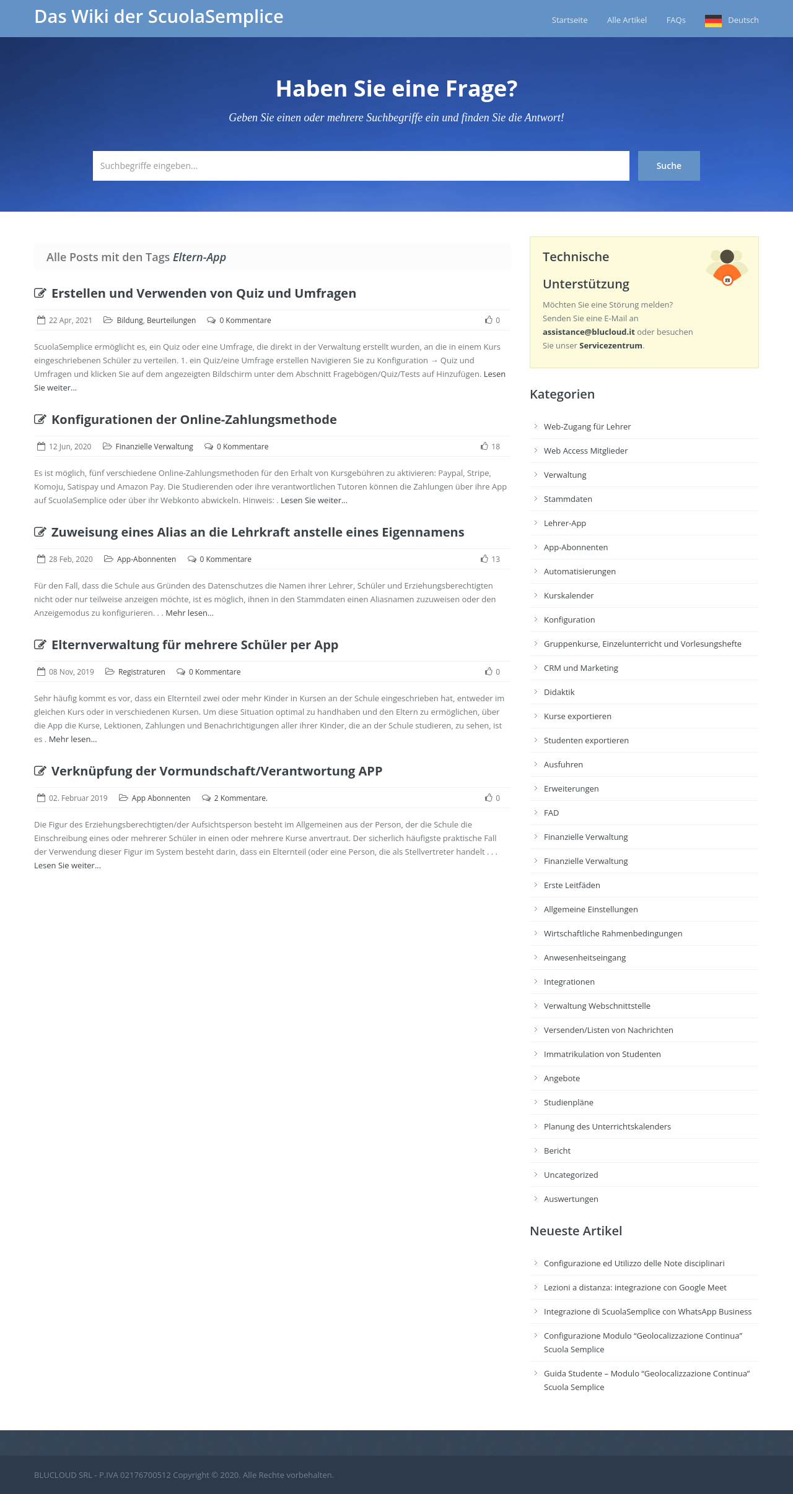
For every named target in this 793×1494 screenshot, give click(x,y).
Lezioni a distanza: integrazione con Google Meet (635, 1287)
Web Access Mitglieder (586, 450)
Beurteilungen (171, 320)
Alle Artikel (627, 19)
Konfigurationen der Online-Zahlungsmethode (185, 419)
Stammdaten (568, 498)
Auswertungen (571, 1198)
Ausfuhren (563, 764)
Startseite (570, 19)
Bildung (129, 320)
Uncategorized (571, 1174)
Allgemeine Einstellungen (591, 909)
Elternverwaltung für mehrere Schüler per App (186, 644)
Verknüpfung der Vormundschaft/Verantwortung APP (208, 770)
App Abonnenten (161, 798)
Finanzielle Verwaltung (154, 446)
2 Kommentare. (241, 798)
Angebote (562, 1078)
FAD (551, 812)
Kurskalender (569, 595)
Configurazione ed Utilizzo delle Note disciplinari (634, 1263)
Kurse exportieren (577, 716)
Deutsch (743, 19)
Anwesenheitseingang (585, 957)
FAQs (676, 19)
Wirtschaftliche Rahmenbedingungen (613, 933)
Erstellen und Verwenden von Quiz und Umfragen (195, 293)
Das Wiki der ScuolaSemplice (159, 16)
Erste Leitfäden (572, 885)
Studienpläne (569, 1102)
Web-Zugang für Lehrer (587, 426)
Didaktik (559, 691)
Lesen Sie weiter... (314, 500)
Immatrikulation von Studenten (602, 1054)
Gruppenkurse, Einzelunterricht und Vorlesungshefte (643, 643)
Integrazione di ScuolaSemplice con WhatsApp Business (648, 1311)
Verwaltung (565, 474)
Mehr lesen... (189, 612)
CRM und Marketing (581, 667)
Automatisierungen (580, 571)
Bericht (557, 1150)
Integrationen (569, 981)
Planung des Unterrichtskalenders (607, 1126)
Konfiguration (569, 619)
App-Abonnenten (146, 559)
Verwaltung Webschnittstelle (597, 1005)
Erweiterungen (571, 788)
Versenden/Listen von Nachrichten (608, 1029)
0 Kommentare (245, 320)
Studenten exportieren (586, 740)
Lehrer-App (565, 523)
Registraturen (141, 672)
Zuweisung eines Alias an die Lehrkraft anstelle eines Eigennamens (249, 532)
